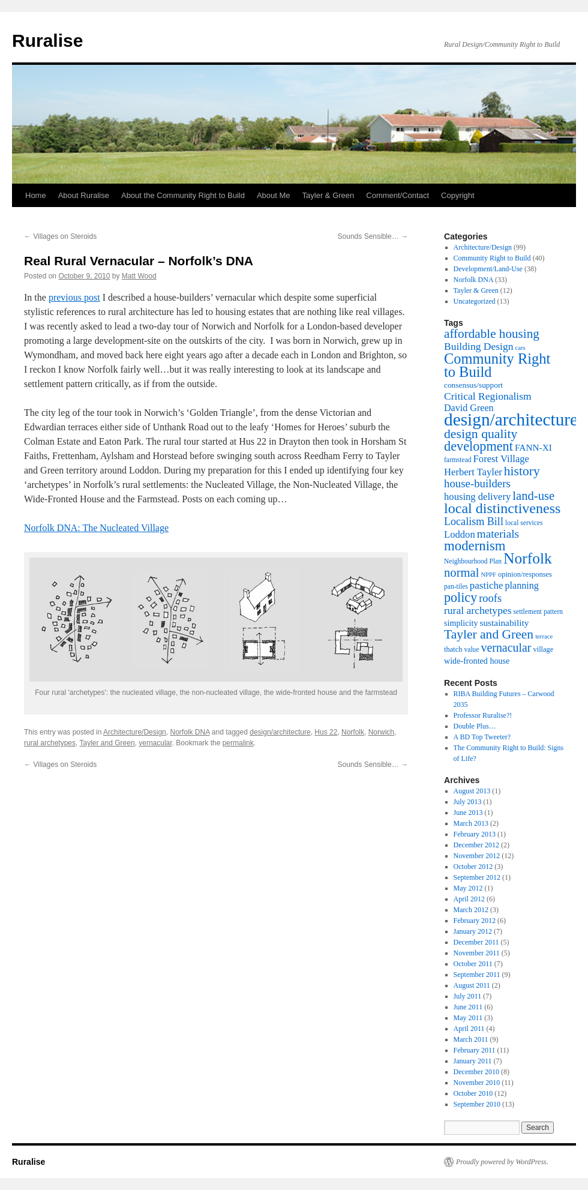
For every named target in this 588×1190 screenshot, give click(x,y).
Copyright (458, 195)
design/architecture (280, 732)
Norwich (381, 732)
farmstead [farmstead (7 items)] (458, 460)
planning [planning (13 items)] (522, 585)
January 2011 (473, 1061)
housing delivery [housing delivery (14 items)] (477, 496)
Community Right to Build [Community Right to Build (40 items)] (497, 365)
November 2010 (477, 1082)
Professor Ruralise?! (483, 715)
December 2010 (476, 1072)
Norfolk (352, 732)
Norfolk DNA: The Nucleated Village (96, 528)
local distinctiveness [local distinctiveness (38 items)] (502, 508)
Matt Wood (139, 276)
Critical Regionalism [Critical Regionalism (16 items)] (488, 396)
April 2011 (469, 1028)
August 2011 (472, 985)
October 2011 (473, 964)
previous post (74, 297)
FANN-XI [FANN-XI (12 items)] (533, 447)
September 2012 (477, 877)
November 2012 (477, 856)
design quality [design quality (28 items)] (480, 434)
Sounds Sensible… (373, 236)
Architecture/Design (134, 732)
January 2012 (473, 931)
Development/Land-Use (488, 269)
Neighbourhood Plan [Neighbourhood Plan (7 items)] (473, 561)
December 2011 (476, 942)
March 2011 (471, 1039)
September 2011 (477, 974)
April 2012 (469, 899)
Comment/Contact (397, 195)
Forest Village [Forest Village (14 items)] (501, 458)
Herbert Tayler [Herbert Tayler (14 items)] (473, 472)
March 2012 (471, 910)
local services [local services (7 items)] (524, 523)
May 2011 (468, 1018)
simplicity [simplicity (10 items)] (461, 623)
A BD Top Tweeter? (482, 737)
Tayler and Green (107, 743)
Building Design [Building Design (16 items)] (479, 346)
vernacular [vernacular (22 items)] (506, 647)
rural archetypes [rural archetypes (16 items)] (478, 610)
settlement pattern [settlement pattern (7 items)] (538, 612)
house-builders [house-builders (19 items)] (477, 483)
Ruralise (47, 40)
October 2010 (473, 1093)
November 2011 (477, 953)
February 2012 (475, 920)
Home (35, 195)
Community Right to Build (492, 258)
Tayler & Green (328, 195)
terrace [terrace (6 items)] (544, 636)
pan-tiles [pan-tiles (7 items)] (456, 586)
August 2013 (472, 791)
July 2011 (468, 996)
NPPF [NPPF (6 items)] (488, 574)
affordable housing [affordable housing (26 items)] (491, 333)
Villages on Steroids (60, 236)
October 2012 (473, 866)
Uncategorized (475, 301)
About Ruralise (83, 195)
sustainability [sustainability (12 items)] (504, 623)
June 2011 (468, 1007)
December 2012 (476, 845)
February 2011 (475, 1050)
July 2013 (468, 802)
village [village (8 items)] (543, 649)
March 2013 (471, 823)
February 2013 (475, 834)
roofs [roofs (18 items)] (490, 598)
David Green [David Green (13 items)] (469, 408)
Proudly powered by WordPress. (502, 1162)
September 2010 (477, 1104)
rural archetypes (50, 743)
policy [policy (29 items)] (460, 597)
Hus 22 (325, 732)
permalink (238, 743)
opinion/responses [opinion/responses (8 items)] (525, 574)
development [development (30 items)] (478, 446)
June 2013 (468, 812)
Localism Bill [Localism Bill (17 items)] (473, 521)
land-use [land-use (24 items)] (533, 495)
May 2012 (468, 888)
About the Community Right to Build (183, 195)
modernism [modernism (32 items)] (475, 545)
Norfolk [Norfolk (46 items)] (527, 558)
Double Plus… (475, 726)
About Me (273, 195)
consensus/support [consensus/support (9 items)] (473, 384)
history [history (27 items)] (522, 471)
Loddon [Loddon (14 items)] (459, 534)
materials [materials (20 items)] (498, 533)
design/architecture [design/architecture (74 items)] (511, 419)
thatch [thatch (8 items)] (453, 649)
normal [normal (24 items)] (461, 572)
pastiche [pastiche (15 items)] (486, 585)
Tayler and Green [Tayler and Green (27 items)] (488, 634)
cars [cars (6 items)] (520, 347)
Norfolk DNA (189, 732)
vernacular (155, 743)
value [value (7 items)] (471, 650)
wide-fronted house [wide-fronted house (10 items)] (476, 661)
